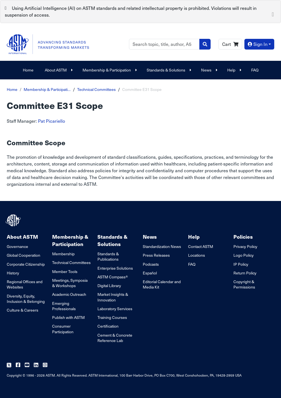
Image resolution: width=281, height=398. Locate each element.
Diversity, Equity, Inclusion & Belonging (26, 298)
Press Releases (156, 255)
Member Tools (64, 271)
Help (233, 70)
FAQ (254, 70)
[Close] (272, 14)
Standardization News (162, 246)
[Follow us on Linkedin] (36, 365)
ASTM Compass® (112, 277)
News (208, 70)
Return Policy (245, 273)
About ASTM (58, 70)
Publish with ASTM (68, 317)
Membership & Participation (108, 70)
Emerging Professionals (64, 306)
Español (150, 273)
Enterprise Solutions (115, 268)
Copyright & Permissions (244, 284)
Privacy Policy (245, 246)
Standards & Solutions (168, 70)
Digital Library (109, 285)
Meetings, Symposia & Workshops (70, 283)
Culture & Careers (22, 310)
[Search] (164, 44)
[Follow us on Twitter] (9, 365)
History (13, 273)
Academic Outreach (69, 294)
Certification (108, 326)
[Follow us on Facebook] (18, 365)
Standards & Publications (108, 256)
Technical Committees (96, 89)
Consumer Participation (62, 328)
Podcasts (151, 264)
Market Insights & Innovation (112, 297)
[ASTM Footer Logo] (13, 220)
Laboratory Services (114, 308)
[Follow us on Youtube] (27, 365)
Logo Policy (243, 255)
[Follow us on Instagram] (45, 365)
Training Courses (112, 317)
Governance (17, 246)
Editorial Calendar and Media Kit (162, 284)
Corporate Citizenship (26, 264)
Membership (63, 253)
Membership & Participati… (47, 89)
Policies (243, 236)
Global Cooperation (23, 255)
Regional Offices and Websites (25, 284)
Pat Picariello (51, 121)
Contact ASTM (200, 246)
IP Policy (240, 264)
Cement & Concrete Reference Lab (114, 337)
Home (28, 70)
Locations (196, 255)
